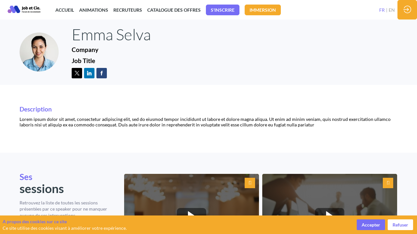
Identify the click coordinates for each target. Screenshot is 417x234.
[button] (222, 10)
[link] (64, 10)
